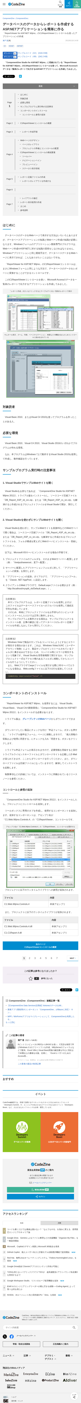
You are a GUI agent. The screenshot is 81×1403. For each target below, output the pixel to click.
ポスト (8, 76)
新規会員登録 (40, 1189)
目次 (57, 86)
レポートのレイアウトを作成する (36, 181)
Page (9, 123)
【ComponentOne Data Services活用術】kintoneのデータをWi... (35, 1005)
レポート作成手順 (30, 132)
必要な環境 (25, 102)
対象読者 (24, 98)
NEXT (73, 958)
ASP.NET (20, 46)
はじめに (24, 94)
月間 (59, 1223)
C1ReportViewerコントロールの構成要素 (37, 152)
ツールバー (27, 156)
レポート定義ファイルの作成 (32, 177)
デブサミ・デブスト (51, 1357)
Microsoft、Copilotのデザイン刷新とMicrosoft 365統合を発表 (33, 1246)
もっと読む (10, 1022)
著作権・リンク (17, 1401)
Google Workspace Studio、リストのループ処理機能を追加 (32, 1281)
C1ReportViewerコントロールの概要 (36, 123)
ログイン (40, 1196)
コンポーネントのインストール (33, 110)
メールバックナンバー (40, 1183)
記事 (27, 1355)
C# (5, 46)
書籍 (69, 1355)
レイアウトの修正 (30, 198)
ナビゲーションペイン (31, 160)
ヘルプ (13, 1397)
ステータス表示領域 (30, 168)
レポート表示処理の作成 (30, 202)
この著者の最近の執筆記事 (29, 1064)
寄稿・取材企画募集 (21, 1344)
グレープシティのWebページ (36, 719)
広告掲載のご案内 (60, 1344)
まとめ (23, 206)
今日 (21, 1223)
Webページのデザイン (30, 140)
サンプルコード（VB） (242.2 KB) (33, 56)
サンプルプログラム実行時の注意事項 (36, 106)
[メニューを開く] (4, 4)
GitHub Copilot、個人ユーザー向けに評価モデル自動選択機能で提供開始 (38, 1252)
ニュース (9, 1355)
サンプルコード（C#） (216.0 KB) (32, 53)
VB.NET (11, 46)
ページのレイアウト (30, 144)
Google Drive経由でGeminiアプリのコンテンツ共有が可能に (33, 1266)
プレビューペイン (30, 164)
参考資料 (24, 210)
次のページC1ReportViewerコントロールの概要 (41, 945)
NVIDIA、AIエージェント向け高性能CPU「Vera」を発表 (31, 1295)
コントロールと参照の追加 (33, 114)
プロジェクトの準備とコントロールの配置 (40, 148)
